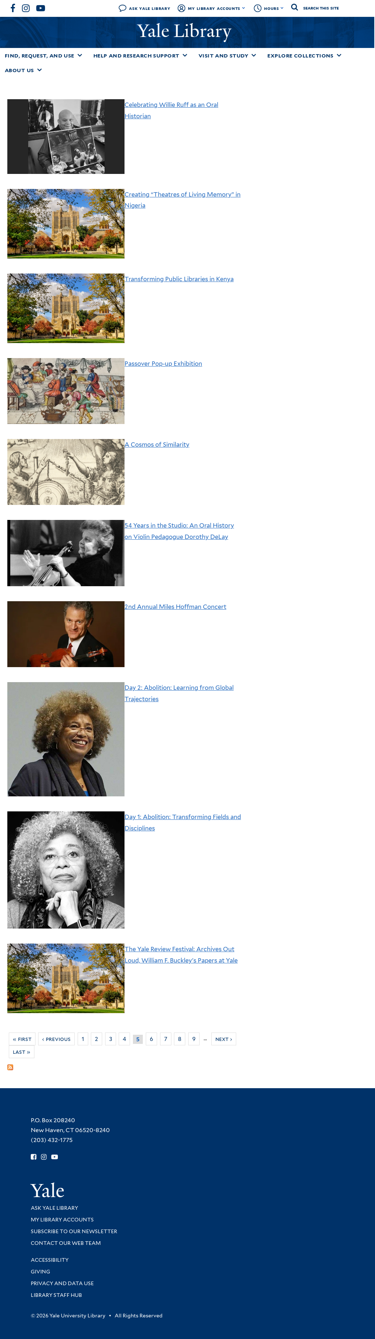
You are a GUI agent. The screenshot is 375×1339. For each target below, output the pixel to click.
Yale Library (186, 31)
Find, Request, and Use (39, 56)
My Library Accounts (214, 8)
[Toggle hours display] (282, 8)
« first (22, 1038)
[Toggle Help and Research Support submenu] (185, 55)
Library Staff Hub (56, 1295)
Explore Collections (300, 56)
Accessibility (49, 1260)
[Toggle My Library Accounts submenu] (243, 8)
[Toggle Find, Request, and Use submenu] (79, 55)
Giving (40, 1272)
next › (223, 1038)
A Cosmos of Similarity (157, 444)
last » (21, 1051)
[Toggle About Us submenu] (39, 70)
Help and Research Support (136, 56)
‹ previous (56, 1038)
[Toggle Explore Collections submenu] (339, 55)
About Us (19, 70)
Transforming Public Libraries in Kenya (179, 279)
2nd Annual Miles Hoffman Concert (175, 606)
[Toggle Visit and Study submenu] (253, 55)
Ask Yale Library (149, 8)
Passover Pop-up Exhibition (163, 363)
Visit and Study (223, 56)
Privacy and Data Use (62, 1283)
